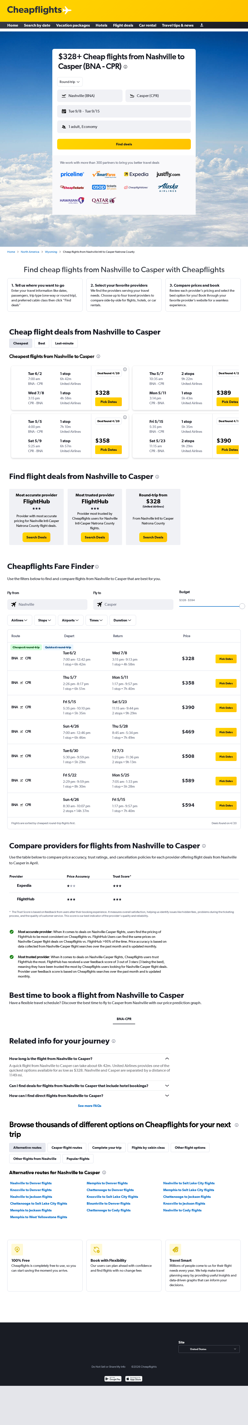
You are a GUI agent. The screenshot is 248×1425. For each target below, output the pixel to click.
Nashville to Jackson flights (31, 1193)
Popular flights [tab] (78, 1155)
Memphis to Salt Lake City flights (188, 1186)
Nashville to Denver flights (31, 1179)
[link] (36, 533)
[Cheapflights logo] (34, 10)
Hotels (101, 26)
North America (30, 248)
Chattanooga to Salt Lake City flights (38, 1199)
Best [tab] (41, 339)
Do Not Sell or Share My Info (108, 1363)
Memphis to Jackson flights (31, 1206)
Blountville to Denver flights (108, 1199)
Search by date (37, 26)
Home (12, 26)
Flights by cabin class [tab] (148, 1144)
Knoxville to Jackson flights (184, 1199)
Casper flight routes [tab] (67, 1144)
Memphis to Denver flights (107, 1179)
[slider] (242, 602)
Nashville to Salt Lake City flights (189, 1179)
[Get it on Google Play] (113, 1375)
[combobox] (70, 82)
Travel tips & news (178, 26)
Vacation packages (73, 26)
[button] (88, 110)
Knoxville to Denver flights (31, 1186)
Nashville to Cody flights (182, 1206)
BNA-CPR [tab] (124, 1015)
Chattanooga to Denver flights (110, 1186)
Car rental (147, 26)
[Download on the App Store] (134, 1375)
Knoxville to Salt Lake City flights (112, 1193)
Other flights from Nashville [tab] (34, 1155)
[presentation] (125, 67)
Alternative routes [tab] (27, 1144)
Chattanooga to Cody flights (109, 1206)
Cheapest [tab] (20, 339)
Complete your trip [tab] (107, 1144)
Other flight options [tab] (190, 1144)
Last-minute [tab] (64, 339)
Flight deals (123, 26)
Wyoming (51, 248)
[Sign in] (202, 26)
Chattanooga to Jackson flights (187, 1193)
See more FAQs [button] (89, 1102)
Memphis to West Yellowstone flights (38, 1213)
